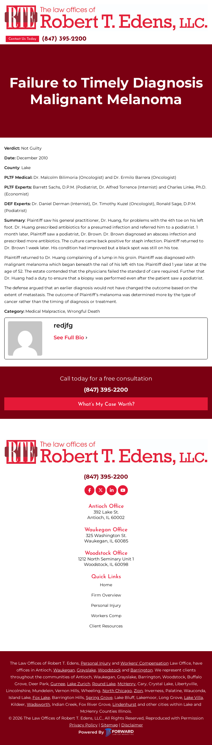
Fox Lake (41, 697)
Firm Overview (106, 595)
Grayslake (86, 670)
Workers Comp (106, 615)
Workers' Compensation (144, 663)
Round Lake (104, 683)
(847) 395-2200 (64, 39)
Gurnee (58, 683)
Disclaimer (132, 725)
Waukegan (64, 670)
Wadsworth (38, 704)
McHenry (127, 683)
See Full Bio (69, 337)
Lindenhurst (124, 704)
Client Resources (106, 626)
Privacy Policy (83, 725)
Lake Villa (193, 697)
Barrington (141, 670)
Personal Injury (106, 605)
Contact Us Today (22, 39)
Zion (138, 690)
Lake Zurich (78, 683)
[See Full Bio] (86, 337)
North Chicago (117, 690)
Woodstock (109, 670)
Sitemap (109, 725)
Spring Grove (99, 697)
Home (106, 584)
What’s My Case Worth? (106, 404)
